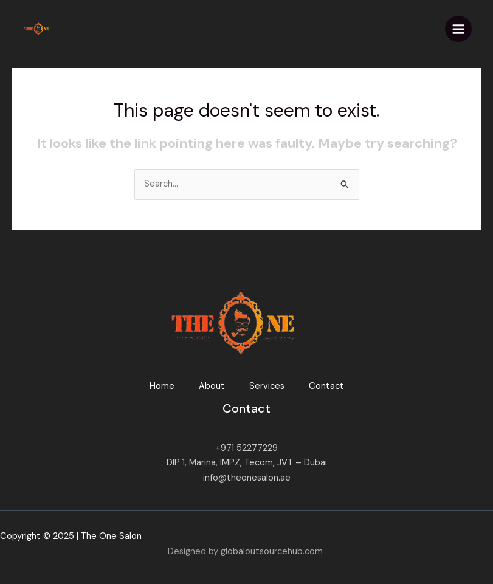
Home (162, 386)
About (212, 386)
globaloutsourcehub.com (272, 551)
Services (266, 386)
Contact (326, 386)
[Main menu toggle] (458, 29)
